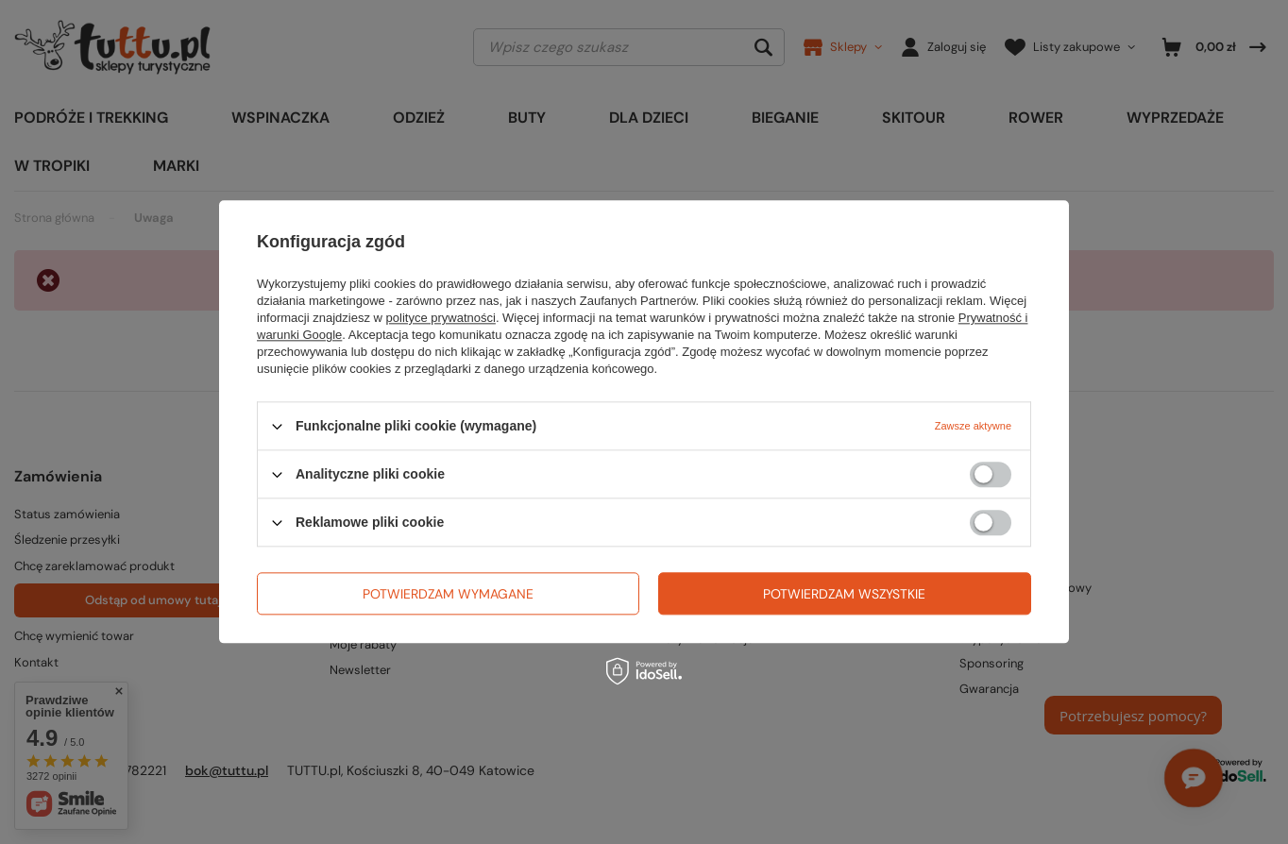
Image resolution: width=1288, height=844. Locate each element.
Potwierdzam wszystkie (844, 593)
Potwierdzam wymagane (448, 593)
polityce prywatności (441, 318)
